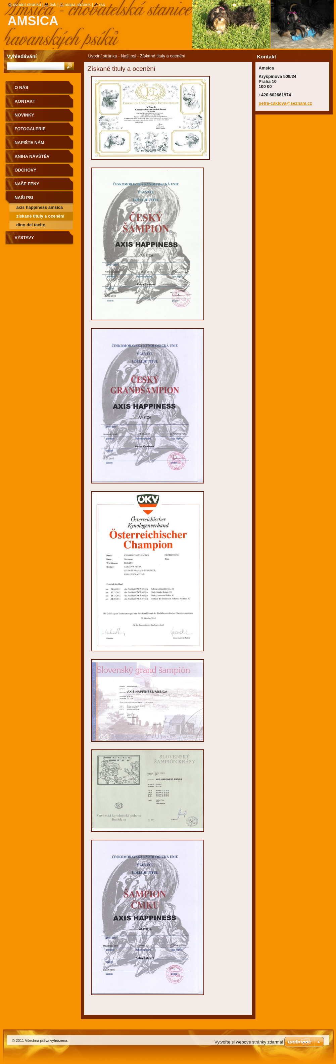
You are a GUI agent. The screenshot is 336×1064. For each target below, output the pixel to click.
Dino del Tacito (31, 224)
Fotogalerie (30, 128)
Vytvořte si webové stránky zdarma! (248, 1042)
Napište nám (29, 142)
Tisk (53, 4)
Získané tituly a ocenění (40, 216)
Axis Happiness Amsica (39, 207)
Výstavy (24, 237)
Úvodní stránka (102, 55)
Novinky (24, 115)
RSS (102, 4)
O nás (22, 87)
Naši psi (128, 55)
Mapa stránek (78, 4)
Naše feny (27, 183)
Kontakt (25, 101)
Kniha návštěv (32, 156)
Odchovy (26, 170)
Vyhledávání (22, 56)
